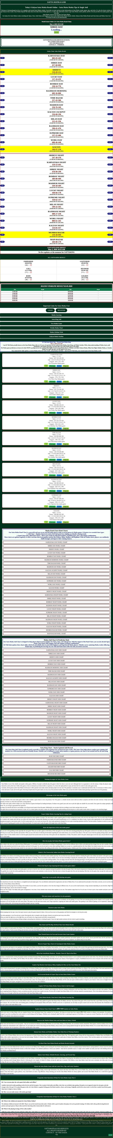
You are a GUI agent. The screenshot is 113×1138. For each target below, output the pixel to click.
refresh (110, 1135)
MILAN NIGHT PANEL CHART (56, 616)
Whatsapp (52, 366)
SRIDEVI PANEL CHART (56, 549)
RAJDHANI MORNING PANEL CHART (56, 560)
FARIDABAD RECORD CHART (56, 760)
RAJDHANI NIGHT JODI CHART (56, 727)
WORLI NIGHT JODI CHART (56, 731)
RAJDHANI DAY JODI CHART (56, 685)
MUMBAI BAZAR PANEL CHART (56, 630)
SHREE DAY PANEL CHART (56, 546)
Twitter (59, 366)
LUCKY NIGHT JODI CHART (57, 717)
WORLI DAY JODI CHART (56, 692)
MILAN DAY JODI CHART (56, 681)
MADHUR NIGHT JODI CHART (56, 713)
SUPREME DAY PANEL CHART (56, 581)
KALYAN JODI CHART (56, 695)
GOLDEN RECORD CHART (56, 767)
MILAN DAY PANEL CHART (56, 574)
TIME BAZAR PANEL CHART (56, 563)
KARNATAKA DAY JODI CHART (56, 650)
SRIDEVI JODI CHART (56, 657)
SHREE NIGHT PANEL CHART (56, 598)
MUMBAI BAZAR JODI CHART (56, 738)
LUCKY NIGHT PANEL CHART (56, 609)
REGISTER (61, 310)
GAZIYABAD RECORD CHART (56, 763)
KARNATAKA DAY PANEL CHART (56, 542)
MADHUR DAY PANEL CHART (56, 567)
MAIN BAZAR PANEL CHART (56, 633)
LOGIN (50, 310)
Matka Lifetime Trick (56, 332)
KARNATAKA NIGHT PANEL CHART (56, 595)
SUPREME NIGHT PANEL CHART (56, 612)
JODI (2, 58)
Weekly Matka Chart (56, 328)
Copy (46, 365)
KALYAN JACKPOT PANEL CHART (56, 570)
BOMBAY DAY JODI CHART (56, 664)
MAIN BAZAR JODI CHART (56, 741)
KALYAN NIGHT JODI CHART (56, 734)
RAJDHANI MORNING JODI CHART (56, 667)
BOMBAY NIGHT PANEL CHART (56, 602)
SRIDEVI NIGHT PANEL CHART (56, 591)
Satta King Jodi (56, 319)
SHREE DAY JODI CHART (56, 653)
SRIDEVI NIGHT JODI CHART (56, 699)
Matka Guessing (56, 315)
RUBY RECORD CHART (56, 756)
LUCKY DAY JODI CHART (56, 660)
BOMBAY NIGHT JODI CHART (56, 710)
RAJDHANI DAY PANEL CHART (56, 577)
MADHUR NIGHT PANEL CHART (56, 605)
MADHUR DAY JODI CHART (57, 674)
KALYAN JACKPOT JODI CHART (56, 678)
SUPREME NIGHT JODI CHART (56, 720)
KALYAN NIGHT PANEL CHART (56, 626)
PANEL (110, 58)
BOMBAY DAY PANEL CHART (56, 556)
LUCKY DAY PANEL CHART (56, 553)
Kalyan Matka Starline (56, 336)
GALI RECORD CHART (56, 770)
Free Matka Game (56, 323)
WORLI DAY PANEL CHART (56, 584)
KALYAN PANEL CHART (56, 588)
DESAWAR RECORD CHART (56, 774)
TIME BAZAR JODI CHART (56, 671)
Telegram (65, 366)
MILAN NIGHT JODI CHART (56, 724)
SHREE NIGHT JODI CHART (56, 706)
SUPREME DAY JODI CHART (56, 688)
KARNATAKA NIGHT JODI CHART (56, 702)
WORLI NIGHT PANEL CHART (56, 623)
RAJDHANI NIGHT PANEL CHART (56, 619)
